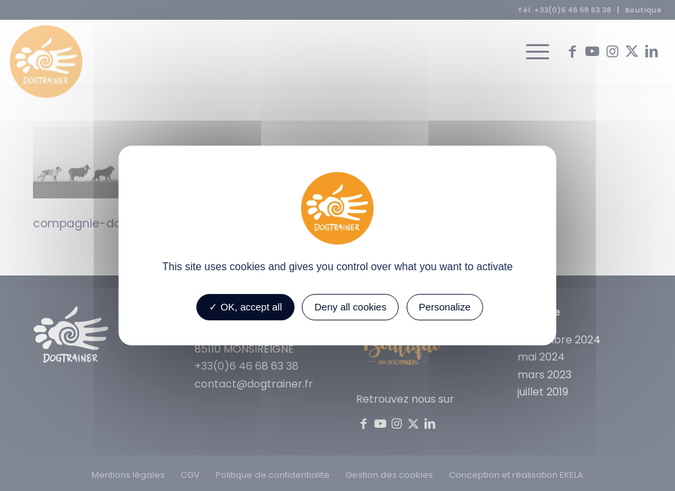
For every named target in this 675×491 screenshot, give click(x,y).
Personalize (444, 306)
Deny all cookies (350, 306)
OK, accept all (245, 306)
